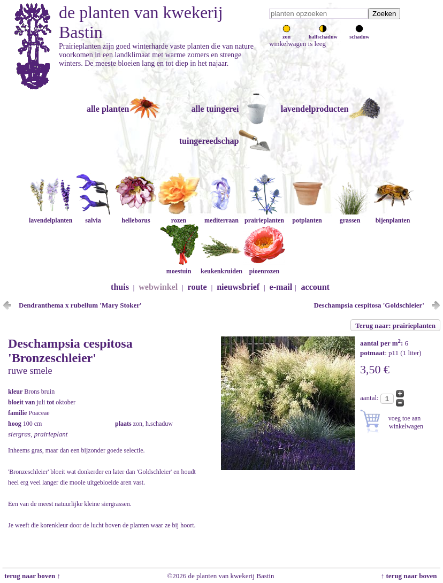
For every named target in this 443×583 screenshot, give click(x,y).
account (315, 286)
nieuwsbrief (238, 286)
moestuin (179, 267)
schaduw (359, 34)
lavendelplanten (50, 216)
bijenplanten (393, 216)
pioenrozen (264, 267)
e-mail (281, 286)
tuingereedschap (209, 140)
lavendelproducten (315, 108)
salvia (93, 216)
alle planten (108, 108)
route (197, 286)
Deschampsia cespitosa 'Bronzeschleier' (70, 350)
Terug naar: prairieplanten (395, 325)
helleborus (136, 216)
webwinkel (158, 286)
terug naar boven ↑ (31, 576)
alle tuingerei (215, 108)
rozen (179, 216)
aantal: (370, 398)
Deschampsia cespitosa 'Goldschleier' (369, 305)
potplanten (307, 216)
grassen (350, 216)
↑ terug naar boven (410, 576)
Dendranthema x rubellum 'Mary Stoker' (80, 305)
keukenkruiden (221, 267)
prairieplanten (264, 216)
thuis (120, 286)
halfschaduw (323, 34)
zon (286, 34)
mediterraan (221, 216)
